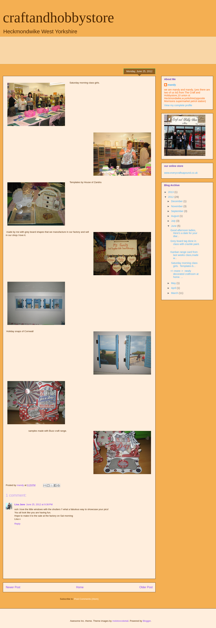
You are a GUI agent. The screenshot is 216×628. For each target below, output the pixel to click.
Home (80, 587)
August (175, 216)
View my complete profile (178, 105)
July (173, 220)
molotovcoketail (120, 621)
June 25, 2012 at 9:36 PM (39, 504)
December (177, 201)
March (175, 293)
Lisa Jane (19, 504)
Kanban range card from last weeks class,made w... (184, 255)
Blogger (147, 621)
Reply (17, 523)
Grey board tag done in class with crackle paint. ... (185, 244)
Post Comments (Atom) (86, 599)
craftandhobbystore (58, 17)
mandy (172, 84)
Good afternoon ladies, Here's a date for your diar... (183, 233)
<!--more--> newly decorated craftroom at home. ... (184, 273)
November (177, 206)
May (173, 283)
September (177, 211)
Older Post (146, 587)
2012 (171, 196)
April (174, 288)
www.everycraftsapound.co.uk (181, 172)
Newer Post (13, 587)
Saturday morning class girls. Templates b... (183, 264)
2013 (171, 192)
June (174, 225)
